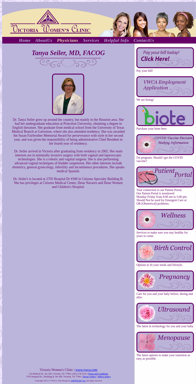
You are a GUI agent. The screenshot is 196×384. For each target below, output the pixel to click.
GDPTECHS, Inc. (78, 380)
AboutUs (43, 40)
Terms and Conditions (98, 373)
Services (91, 40)
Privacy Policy (89, 376)
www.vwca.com (86, 370)
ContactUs (144, 40)
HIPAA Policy (104, 376)
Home (25, 40)
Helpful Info (116, 40)
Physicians (67, 40)
